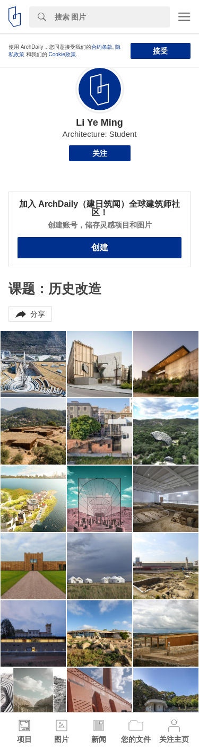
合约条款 (102, 47)
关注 (99, 153)
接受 (160, 51)
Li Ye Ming (99, 122)
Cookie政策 (62, 54)
